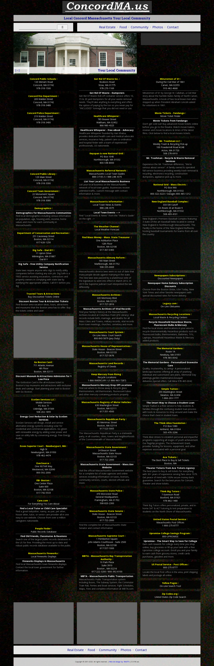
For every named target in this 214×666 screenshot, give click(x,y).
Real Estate (107, 27)
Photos (157, 27)
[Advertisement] (43, 148)
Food (123, 27)
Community (139, 27)
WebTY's (119, 662)
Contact (173, 27)
